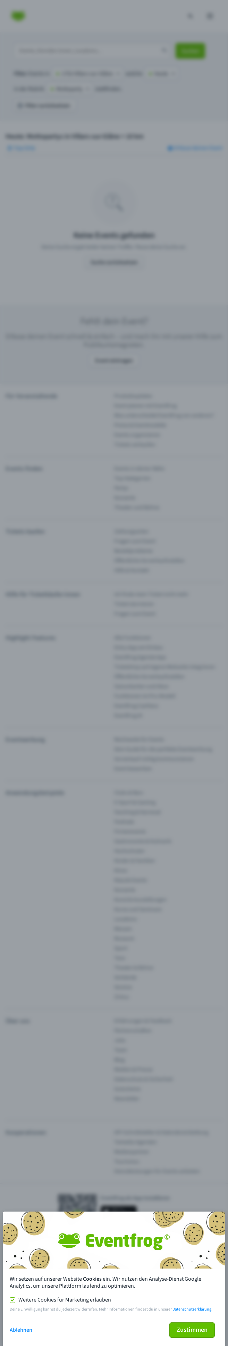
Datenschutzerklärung (191, 1309)
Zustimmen (192, 1330)
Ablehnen (21, 1330)
